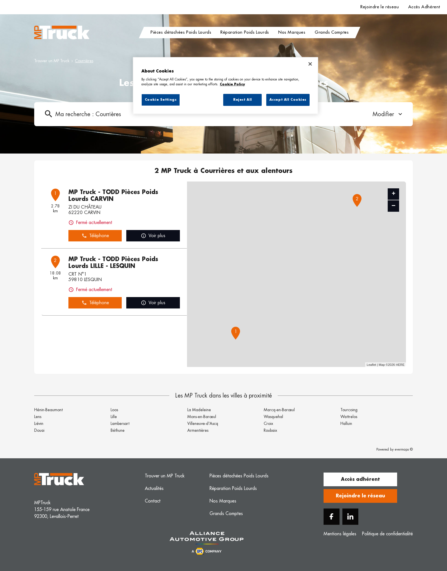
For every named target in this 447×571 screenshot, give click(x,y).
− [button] (393, 206)
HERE (400, 364)
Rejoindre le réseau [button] (360, 496)
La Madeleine (199, 410)
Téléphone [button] (95, 236)
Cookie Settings (161, 99)
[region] (225, 85)
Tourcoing (348, 410)
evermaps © (404, 449)
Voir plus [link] (153, 236)
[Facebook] (332, 517)
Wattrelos (348, 417)
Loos (114, 410)
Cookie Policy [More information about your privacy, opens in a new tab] (232, 84)
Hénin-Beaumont (48, 410)
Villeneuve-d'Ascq (202, 423)
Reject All (242, 99)
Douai (39, 430)
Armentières (197, 430)
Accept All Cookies (287, 99)
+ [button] (393, 194)
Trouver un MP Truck (51, 61)
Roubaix (270, 430)
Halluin (346, 423)
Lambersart (120, 423)
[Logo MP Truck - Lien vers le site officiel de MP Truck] (62, 32)
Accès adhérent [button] (360, 479)
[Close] (310, 64)
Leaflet (371, 364)
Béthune (118, 430)
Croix (268, 423)
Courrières (84, 61)
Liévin (38, 423)
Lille (114, 417)
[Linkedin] (350, 517)
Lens (37, 417)
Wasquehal (273, 417)
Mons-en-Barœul (201, 417)
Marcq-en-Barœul (279, 410)
